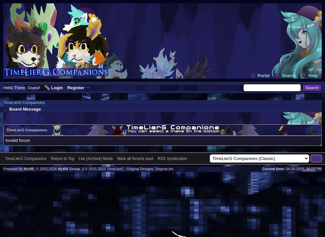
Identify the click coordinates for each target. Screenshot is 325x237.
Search (289, 75)
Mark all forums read (135, 158)
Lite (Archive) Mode (96, 158)
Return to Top (63, 158)
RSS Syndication (172, 158)
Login (57, 87)
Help (313, 75)
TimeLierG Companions (24, 102)
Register (75, 87)
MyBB (29, 169)
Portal (263, 75)
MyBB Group (69, 169)
